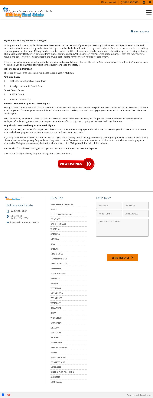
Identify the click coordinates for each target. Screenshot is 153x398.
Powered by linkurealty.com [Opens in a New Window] (139, 395)
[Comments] (122, 228)
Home (53, 209)
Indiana (55, 337)
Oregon (55, 327)
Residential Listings (62, 204)
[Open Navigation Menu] (149, 12)
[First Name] (109, 205)
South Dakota (59, 258)
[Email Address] (136, 213)
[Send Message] (122, 257)
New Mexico (57, 253)
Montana (56, 322)
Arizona (55, 234)
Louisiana (56, 382)
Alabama (55, 377)
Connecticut (58, 362)
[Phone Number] (109, 213)
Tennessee (56, 298)
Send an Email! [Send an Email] (108, 2)
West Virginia (58, 273)
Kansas (55, 248)
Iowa (53, 312)
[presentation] (122, 245)
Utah (53, 243)
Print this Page (140, 31)
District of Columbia (62, 372)
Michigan (56, 367)
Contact (56, 219)
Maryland (56, 342)
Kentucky (56, 332)
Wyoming (56, 288)
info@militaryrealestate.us (24, 222)
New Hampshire (59, 347)
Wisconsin (56, 317)
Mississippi (56, 268)
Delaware (56, 308)
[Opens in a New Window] (144, 2)
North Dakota (59, 263)
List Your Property (61, 214)
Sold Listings (58, 224)
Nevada (55, 238)
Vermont (56, 303)
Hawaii (54, 283)
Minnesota (57, 293)
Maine (54, 352)
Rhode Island (58, 357)
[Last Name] (136, 205)
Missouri (55, 278)
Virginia (55, 229)
